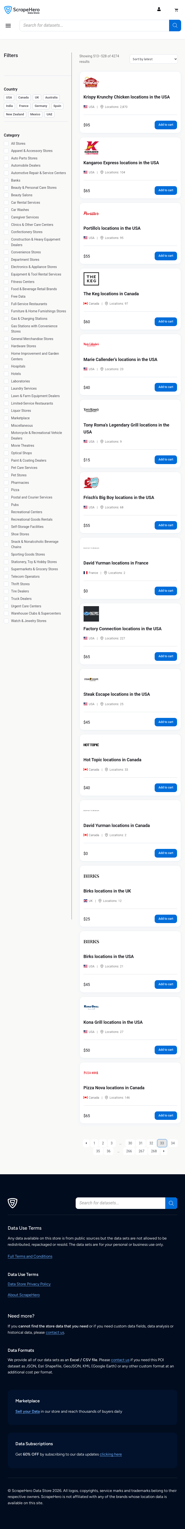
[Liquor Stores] (6, 410)
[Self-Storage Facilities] (6, 527)
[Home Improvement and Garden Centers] (6, 356)
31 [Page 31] (141, 1143)
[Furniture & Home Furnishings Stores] (6, 311)
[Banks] (6, 180)
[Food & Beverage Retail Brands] (6, 289)
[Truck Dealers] (6, 598)
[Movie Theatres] (6, 445)
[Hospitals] (6, 366)
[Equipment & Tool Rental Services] (6, 274)
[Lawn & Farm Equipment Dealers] (6, 396)
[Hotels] (6, 373)
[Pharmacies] (6, 482)
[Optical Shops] (6, 453)
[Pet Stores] (6, 475)
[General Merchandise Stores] (6, 338)
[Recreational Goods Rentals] (6, 519)
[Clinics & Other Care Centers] (6, 224)
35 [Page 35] (98, 1151)
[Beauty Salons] (6, 195)
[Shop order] (154, 59)
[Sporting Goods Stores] (6, 554)
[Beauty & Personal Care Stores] (6, 187)
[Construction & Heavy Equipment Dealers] (6, 242)
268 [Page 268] (154, 1151)
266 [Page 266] (129, 1151)
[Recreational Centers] (6, 512)
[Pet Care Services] (6, 468)
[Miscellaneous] (6, 425)
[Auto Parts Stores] (6, 158)
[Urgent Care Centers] (6, 606)
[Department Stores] (6, 259)
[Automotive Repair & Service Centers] (6, 173)
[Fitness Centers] (6, 281)
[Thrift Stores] (6, 584)
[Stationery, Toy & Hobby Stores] (6, 561)
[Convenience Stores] (6, 252)
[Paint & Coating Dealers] (6, 460)
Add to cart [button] (166, 124)
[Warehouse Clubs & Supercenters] (6, 613)
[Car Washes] (6, 210)
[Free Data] (6, 296)
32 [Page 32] (151, 1143)
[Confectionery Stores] (6, 232)
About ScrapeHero (24, 1295)
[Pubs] (6, 504)
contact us (55, 1332)
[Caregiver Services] (6, 217)
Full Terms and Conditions (30, 1256)
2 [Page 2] (103, 1143)
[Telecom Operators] (6, 576)
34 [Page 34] (173, 1143)
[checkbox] (9, 97)
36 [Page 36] (109, 1151)
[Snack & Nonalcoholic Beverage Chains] (6, 544)
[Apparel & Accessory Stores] (6, 150)
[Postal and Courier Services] (6, 497)
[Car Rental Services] (6, 202)
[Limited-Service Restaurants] (6, 403)
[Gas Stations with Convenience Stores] (6, 328)
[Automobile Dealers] (6, 165)
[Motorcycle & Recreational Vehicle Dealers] (6, 435)
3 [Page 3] (111, 1143)
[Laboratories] (6, 381)
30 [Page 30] (130, 1143)
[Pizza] (6, 490)
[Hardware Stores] (6, 346)
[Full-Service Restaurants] (6, 304)
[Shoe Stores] (6, 534)
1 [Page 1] (94, 1143)
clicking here (111, 1454)
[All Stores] (6, 143)
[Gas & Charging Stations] (6, 318)
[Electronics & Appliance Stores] (6, 267)
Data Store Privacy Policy (29, 1284)
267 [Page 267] (142, 1151)
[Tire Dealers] (6, 591)
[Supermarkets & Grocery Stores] (6, 569)
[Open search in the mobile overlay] (100, 25)
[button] (8, 25)
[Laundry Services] (6, 388)
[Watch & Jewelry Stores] (6, 620)
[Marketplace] (6, 418)
